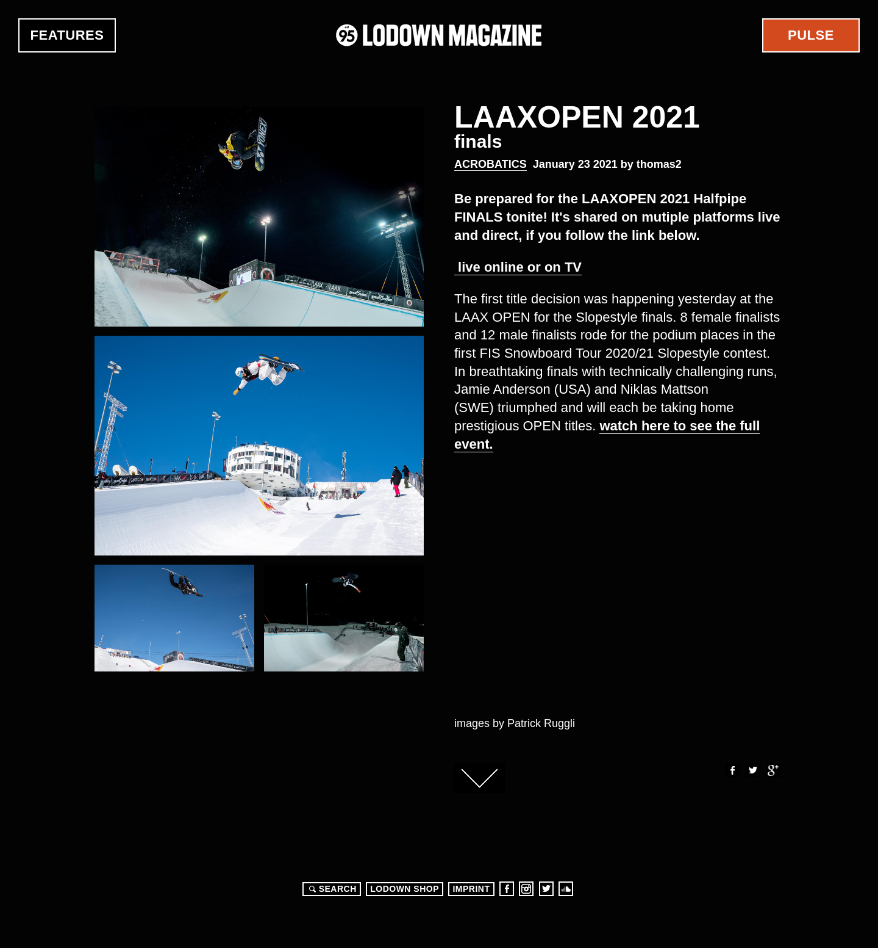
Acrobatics (490, 164)
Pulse (811, 35)
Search (331, 889)
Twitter (752, 770)
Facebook (731, 770)
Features (67, 35)
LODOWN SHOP (404, 889)
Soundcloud (566, 888)
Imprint (471, 889)
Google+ (773, 770)
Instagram (526, 888)
